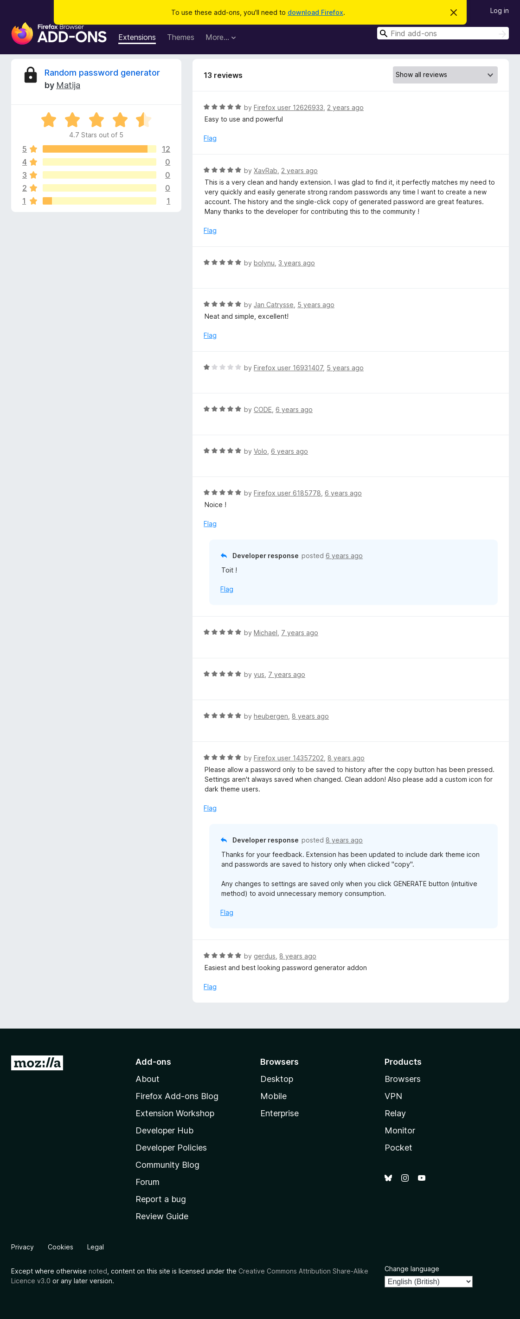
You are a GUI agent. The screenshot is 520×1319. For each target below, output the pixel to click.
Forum (147, 1182)
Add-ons (153, 1062)
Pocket (398, 1147)
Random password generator (102, 72)
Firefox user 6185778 (287, 493)
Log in (499, 10)
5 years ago (315, 305)
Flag (210, 138)
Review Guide (161, 1216)
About (147, 1079)
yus (259, 674)
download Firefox (315, 12)
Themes (180, 37)
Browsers (403, 1079)
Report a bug (160, 1199)
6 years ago (294, 409)
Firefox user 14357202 (289, 758)
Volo (260, 451)
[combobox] (443, 33)
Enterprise (279, 1113)
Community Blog (167, 1165)
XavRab (265, 170)
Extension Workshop (174, 1113)
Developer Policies (171, 1147)
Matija (68, 85)
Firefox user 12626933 (288, 107)
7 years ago (299, 633)
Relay (395, 1113)
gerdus (265, 956)
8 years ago (310, 716)
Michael (265, 633)
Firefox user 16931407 (288, 368)
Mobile (273, 1096)
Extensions (137, 37)
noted (98, 1271)
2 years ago (345, 107)
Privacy (22, 1247)
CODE (263, 409)
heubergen (271, 716)
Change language (412, 1269)
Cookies (60, 1247)
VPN (393, 1096)
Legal (95, 1247)
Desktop (276, 1079)
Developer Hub (164, 1130)
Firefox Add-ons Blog (176, 1096)
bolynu (264, 263)
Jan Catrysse (274, 305)
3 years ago (296, 263)
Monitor (400, 1130)
